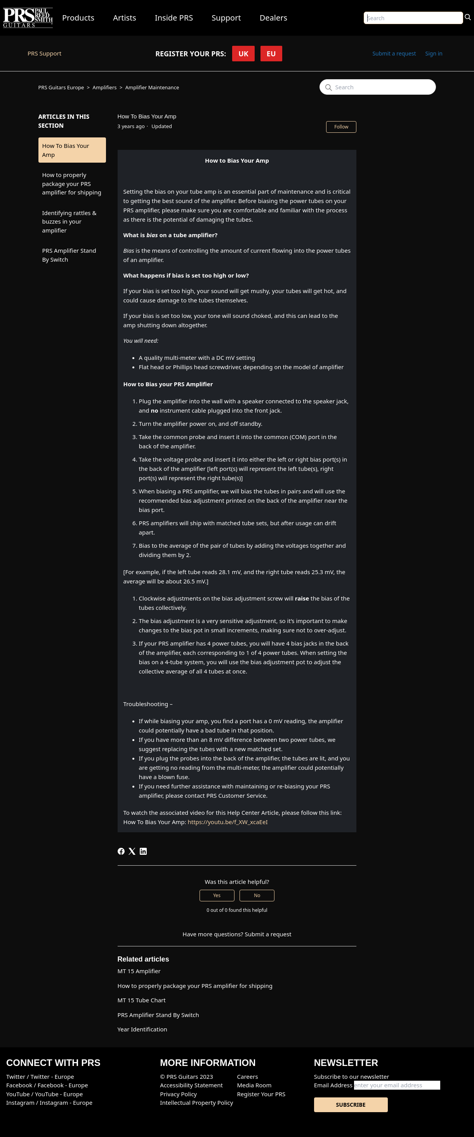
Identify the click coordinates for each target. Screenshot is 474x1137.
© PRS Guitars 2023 (186, 1076)
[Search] (468, 16)
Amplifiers (105, 87)
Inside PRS (174, 17)
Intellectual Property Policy (196, 1102)
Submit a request (394, 53)
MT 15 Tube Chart (142, 1000)
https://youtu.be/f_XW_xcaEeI (227, 822)
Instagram (21, 1102)
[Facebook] (121, 851)
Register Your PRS (261, 1094)
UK (243, 53)
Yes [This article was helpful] (217, 895)
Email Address (333, 1085)
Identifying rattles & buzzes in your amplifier (69, 221)
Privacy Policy (178, 1094)
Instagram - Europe (66, 1102)
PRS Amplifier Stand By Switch (69, 254)
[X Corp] (131, 851)
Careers (247, 1076)
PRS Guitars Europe (61, 87)
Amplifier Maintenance (152, 87)
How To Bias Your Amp (65, 150)
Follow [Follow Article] (341, 126)
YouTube (18, 1094)
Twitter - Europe (52, 1076)
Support (226, 17)
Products (78, 17)
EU (271, 53)
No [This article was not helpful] (257, 895)
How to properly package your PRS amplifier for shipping (71, 183)
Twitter (16, 1076)
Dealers (273, 17)
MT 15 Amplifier (139, 971)
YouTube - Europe (59, 1094)
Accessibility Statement (191, 1085)
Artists (124, 17)
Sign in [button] (433, 53)
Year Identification (142, 1029)
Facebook (20, 1085)
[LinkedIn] (143, 851)
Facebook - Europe (63, 1085)
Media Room (254, 1085)
